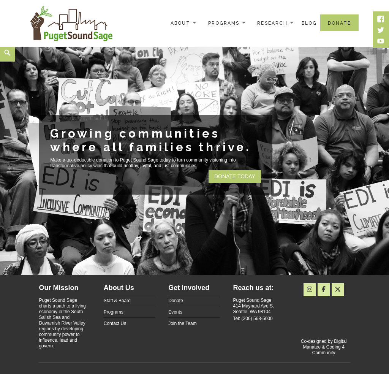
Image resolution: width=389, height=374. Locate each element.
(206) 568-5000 (257, 318)
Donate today (234, 176)
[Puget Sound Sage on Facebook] (324, 289)
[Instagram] (310, 289)
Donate (339, 23)
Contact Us (115, 323)
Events (175, 312)
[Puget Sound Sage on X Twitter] (338, 289)
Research (272, 23)
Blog (309, 23)
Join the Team (182, 323)
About (180, 23)
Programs (223, 23)
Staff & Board (117, 300)
